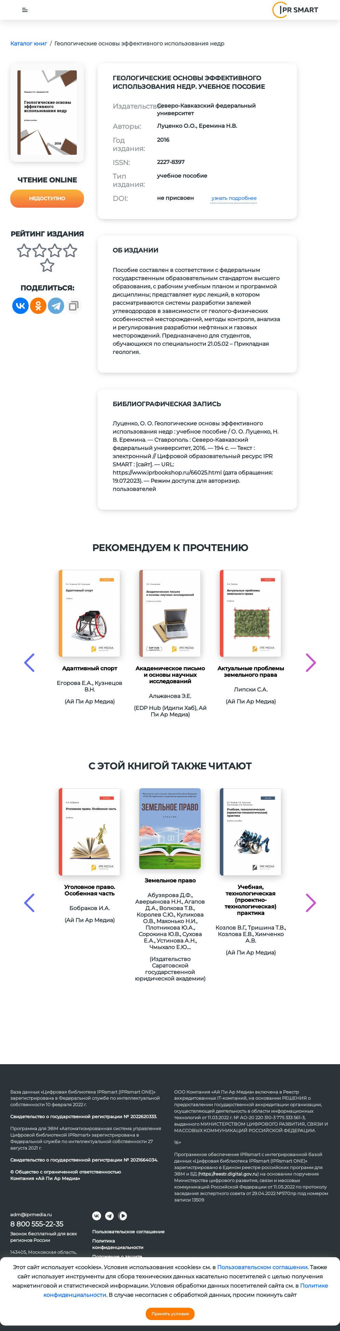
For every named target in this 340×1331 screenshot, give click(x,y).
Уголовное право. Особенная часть (89, 890)
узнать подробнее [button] (233, 198)
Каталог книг (28, 43)
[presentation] (29, 662)
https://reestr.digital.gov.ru (228, 1174)
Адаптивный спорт (89, 668)
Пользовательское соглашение (128, 1231)
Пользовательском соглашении (262, 1267)
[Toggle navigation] (24, 10)
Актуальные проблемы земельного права (250, 671)
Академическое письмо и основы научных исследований (170, 675)
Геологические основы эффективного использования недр (139, 43)
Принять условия (170, 1313)
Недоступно (47, 198)
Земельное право (170, 880)
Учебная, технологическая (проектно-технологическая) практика (251, 900)
